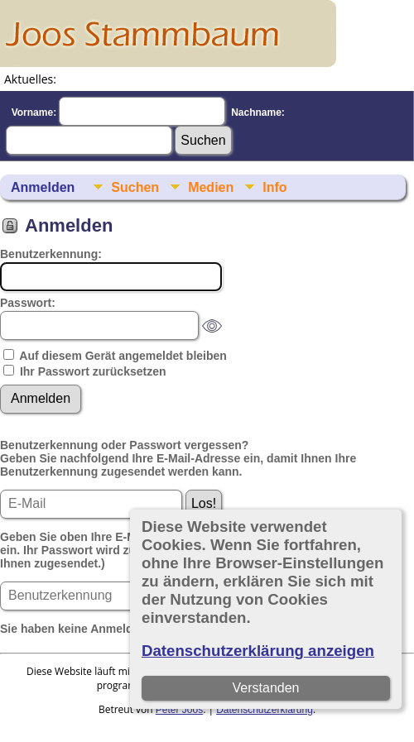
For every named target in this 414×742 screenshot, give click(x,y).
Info (274, 187)
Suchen (135, 187)
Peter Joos (179, 710)
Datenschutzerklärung (264, 710)
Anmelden (43, 187)
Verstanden (266, 688)
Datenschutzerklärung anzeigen (258, 650)
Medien (210, 187)
